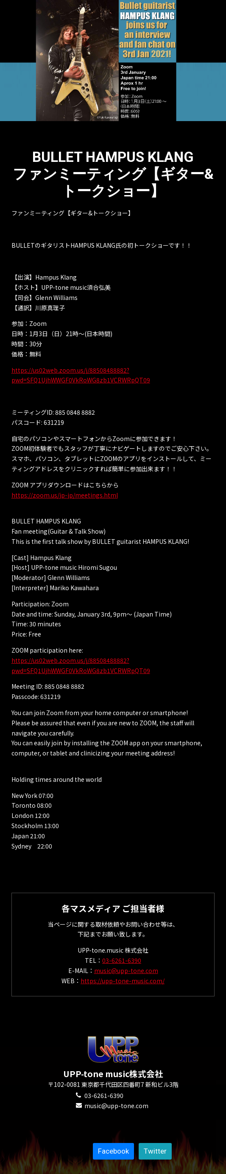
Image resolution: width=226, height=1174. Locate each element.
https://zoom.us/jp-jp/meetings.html (64, 495)
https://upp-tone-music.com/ (123, 980)
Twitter (155, 1151)
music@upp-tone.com (126, 970)
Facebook (113, 1151)
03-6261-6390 (121, 960)
